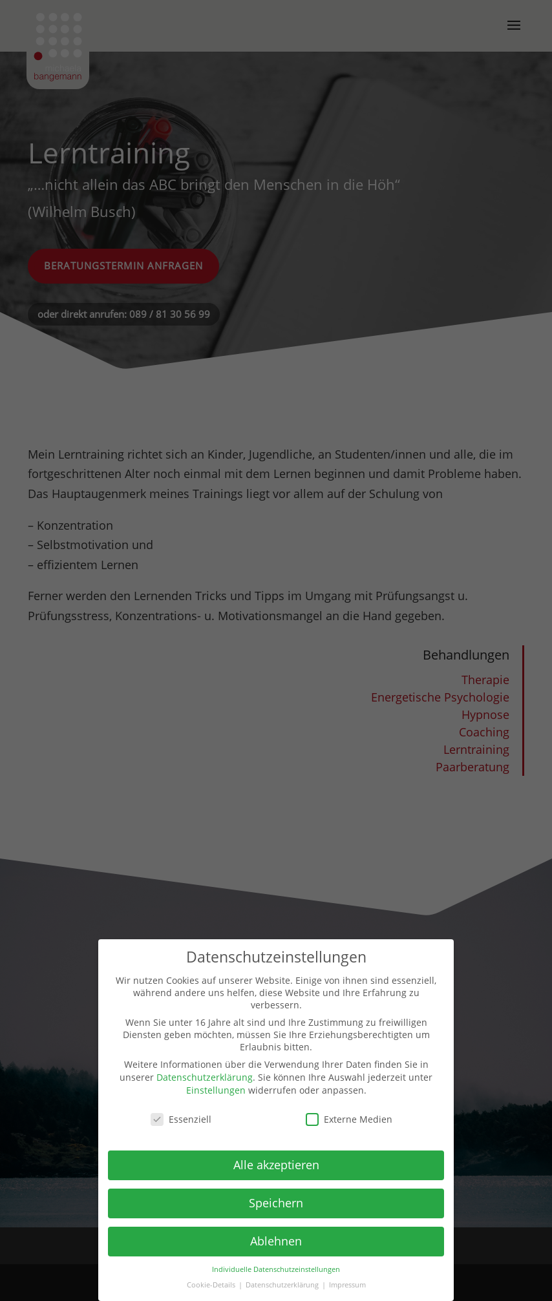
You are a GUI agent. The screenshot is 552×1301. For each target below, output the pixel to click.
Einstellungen (216, 1090)
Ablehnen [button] (276, 1241)
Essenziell (181, 1119)
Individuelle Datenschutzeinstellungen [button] (276, 1269)
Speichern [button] (276, 1203)
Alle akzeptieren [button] (276, 1164)
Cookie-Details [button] (212, 1284)
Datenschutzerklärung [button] (283, 1284)
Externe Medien (349, 1119)
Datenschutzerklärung (204, 1077)
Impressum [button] (347, 1284)
